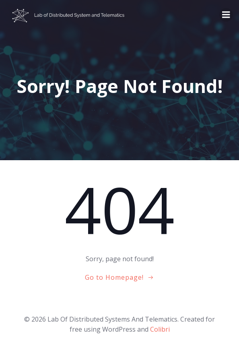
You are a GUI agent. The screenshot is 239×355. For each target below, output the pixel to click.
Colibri (160, 329)
